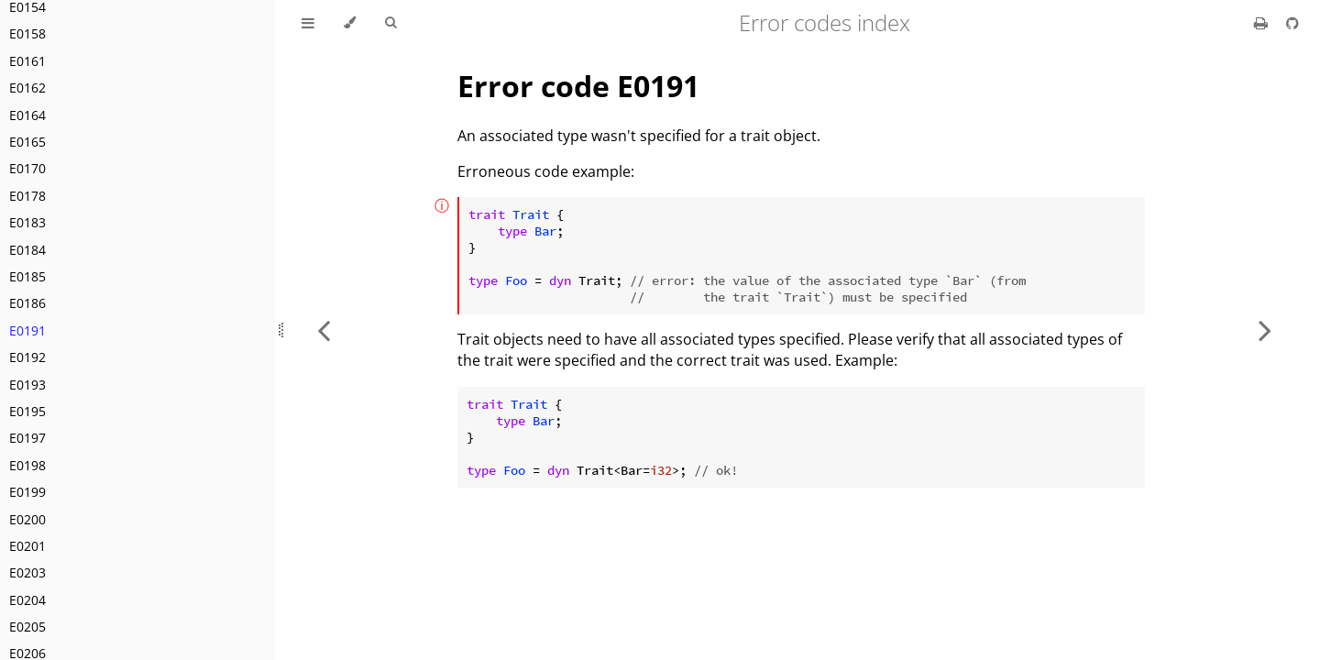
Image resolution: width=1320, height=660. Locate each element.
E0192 (27, 357)
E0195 (27, 411)
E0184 (27, 249)
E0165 (27, 141)
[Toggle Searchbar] (390, 23)
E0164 (27, 115)
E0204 (27, 600)
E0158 (27, 33)
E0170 (27, 168)
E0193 (27, 384)
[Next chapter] (1265, 330)
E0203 (27, 572)
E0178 (27, 195)
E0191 (27, 330)
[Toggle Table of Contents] (308, 23)
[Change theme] (349, 23)
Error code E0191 (578, 85)
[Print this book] (1263, 23)
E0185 (27, 276)
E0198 (27, 465)
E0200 (27, 519)
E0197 (27, 437)
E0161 (27, 61)
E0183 (27, 222)
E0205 (27, 626)
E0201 (27, 546)
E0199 (27, 491)
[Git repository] (1292, 23)
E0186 (27, 303)
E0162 (27, 87)
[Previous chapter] (323, 330)
